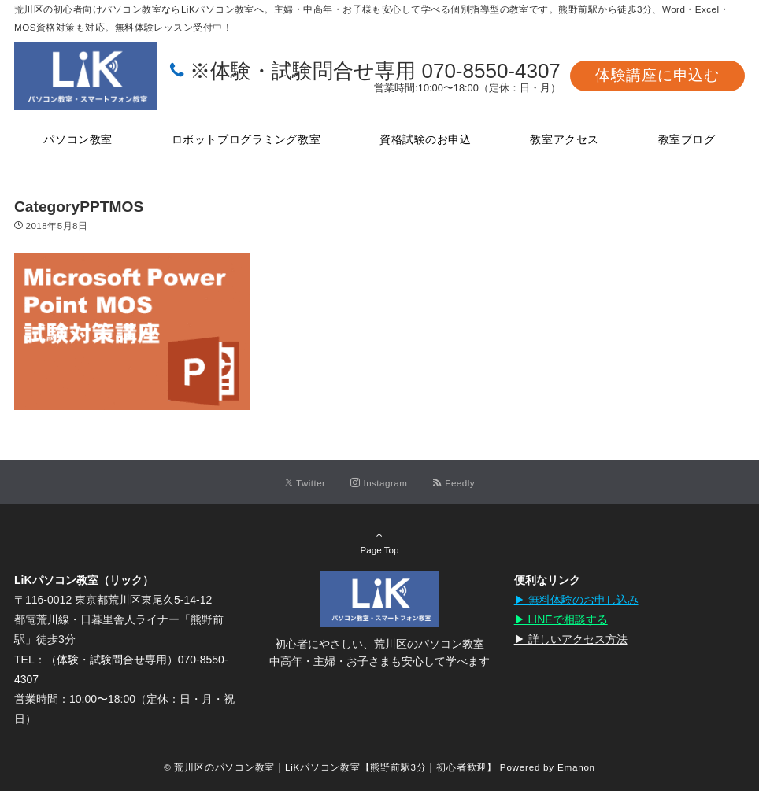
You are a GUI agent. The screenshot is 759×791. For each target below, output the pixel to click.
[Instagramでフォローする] (378, 483)
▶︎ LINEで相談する (561, 619)
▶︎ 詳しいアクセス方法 (571, 639)
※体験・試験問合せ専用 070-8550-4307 (375, 71)
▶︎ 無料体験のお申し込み (576, 599)
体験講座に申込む (657, 75)
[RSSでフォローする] (453, 483)
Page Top (379, 542)
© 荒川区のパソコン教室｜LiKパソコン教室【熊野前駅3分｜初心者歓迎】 (330, 767)
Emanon (576, 767)
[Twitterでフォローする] (305, 483)
